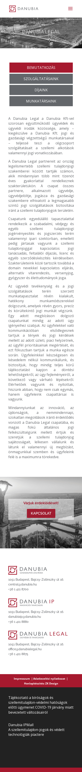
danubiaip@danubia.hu (24, 616)
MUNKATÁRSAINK (41, 101)
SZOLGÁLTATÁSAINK (41, 78)
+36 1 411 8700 (18, 589)
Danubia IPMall (20, 724)
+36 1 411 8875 (18, 654)
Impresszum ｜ (23, 678)
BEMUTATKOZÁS (41, 67)
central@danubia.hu (22, 584)
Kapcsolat (41, 513)
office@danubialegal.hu (25, 649)
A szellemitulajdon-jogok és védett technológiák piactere (36, 732)
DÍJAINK (41, 90)
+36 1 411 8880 (18, 621)
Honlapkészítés (34, 683)
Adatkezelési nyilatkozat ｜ (50, 678)
